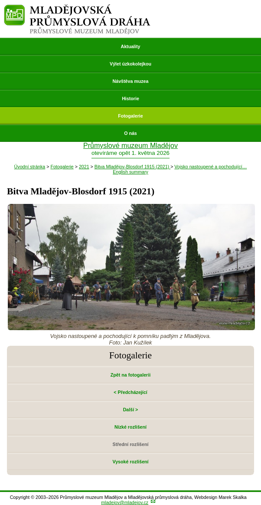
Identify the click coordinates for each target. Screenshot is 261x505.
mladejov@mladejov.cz (124, 502)
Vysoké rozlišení (130, 461)
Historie (130, 98)
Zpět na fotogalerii (130, 374)
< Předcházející (130, 392)
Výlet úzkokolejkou (130, 63)
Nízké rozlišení (130, 427)
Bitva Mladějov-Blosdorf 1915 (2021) (132, 166)
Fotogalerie (130, 115)
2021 (84, 166)
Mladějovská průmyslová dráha (77, 8)
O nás (130, 133)
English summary (130, 171)
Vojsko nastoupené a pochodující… (210, 166)
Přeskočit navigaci (0, 0)
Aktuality (130, 46)
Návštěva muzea (131, 81)
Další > (130, 409)
